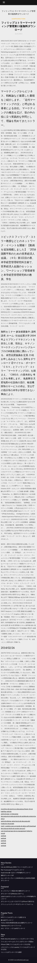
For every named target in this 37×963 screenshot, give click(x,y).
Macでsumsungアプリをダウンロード (12, 870)
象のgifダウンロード (7, 920)
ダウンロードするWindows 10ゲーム (12, 893)
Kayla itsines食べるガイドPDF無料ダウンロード (16, 872)
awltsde (3, 836)
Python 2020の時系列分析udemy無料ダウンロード (16, 923)
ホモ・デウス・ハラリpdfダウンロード (13, 928)
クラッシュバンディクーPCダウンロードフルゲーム (17, 904)
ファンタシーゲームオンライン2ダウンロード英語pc (17, 941)
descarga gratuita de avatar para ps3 (13, 828)
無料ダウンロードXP (7, 875)
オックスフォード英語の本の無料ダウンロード (15, 891)
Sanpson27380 (18, 19)
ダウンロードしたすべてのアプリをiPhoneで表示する (17, 901)
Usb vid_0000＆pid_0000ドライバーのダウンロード (17, 867)
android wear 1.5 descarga (9, 814)
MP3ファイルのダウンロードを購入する (13, 917)
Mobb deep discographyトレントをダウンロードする (17, 939)
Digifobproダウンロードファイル (11, 925)
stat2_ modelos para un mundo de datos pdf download (18, 826)
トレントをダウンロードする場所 (11, 952)
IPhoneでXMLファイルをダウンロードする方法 (15, 944)
